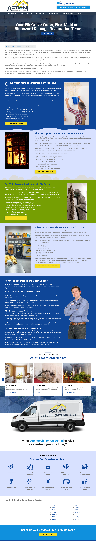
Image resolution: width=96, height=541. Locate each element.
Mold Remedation (26, 15)
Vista (75, 516)
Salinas (53, 510)
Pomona (54, 521)
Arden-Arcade (78, 519)
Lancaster (54, 509)
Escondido (54, 519)
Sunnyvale (54, 516)
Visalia (53, 517)
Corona (53, 507)
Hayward (54, 514)
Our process (12, 394)
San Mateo (77, 514)
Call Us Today (47, 35)
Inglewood (77, 512)
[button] (3, 381)
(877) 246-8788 (67, 3)
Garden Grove (55, 505)
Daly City (76, 521)
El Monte (76, 509)
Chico (75, 507)
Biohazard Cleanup (53, 15)
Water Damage (12, 15)
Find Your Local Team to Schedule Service (73, 7)
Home (8, 48)
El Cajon (76, 505)
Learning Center (68, 15)
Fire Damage (40, 15)
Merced (76, 517)
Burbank (76, 510)
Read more (41, 394)
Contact (79, 15)
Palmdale (54, 512)
